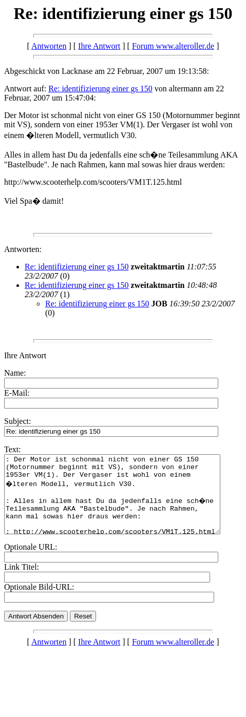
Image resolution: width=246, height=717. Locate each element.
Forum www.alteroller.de (173, 46)
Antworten (48, 46)
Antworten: (23, 249)
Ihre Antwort (99, 46)
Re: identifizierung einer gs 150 (100, 88)
